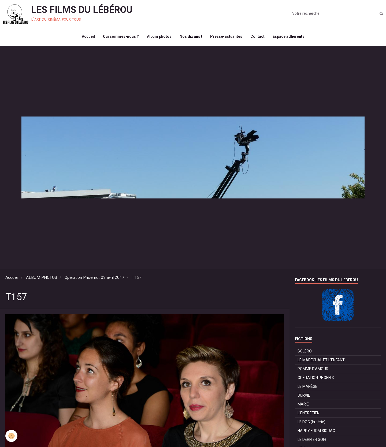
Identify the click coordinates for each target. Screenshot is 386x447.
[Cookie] (11, 436)
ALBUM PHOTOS (41, 277)
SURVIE (304, 395)
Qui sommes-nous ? (121, 36)
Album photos (159, 36)
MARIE (303, 404)
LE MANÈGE (307, 386)
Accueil (88, 36)
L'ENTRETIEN (309, 413)
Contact (257, 36)
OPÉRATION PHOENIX (316, 377)
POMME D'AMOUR (313, 369)
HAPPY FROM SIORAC (316, 431)
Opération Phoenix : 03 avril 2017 (94, 277)
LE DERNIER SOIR (312, 439)
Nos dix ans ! (191, 36)
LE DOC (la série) (311, 422)
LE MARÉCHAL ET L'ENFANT (321, 360)
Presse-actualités (226, 36)
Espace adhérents (289, 36)
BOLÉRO (305, 351)
